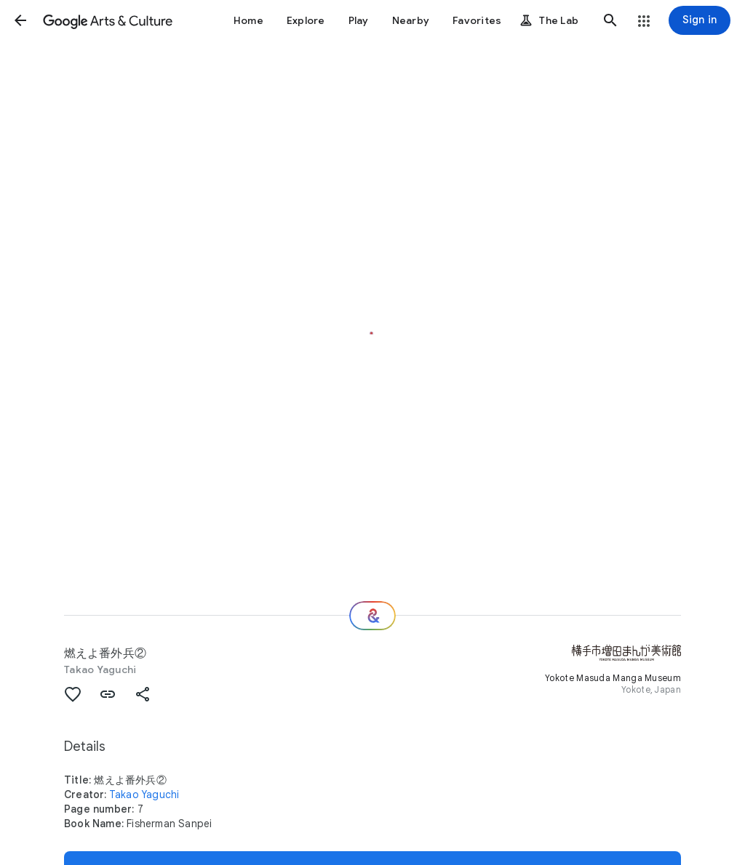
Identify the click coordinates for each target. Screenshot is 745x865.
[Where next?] (372, 615)
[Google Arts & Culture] (108, 20)
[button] (20, 20)
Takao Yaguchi (100, 669)
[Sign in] (699, 20)
